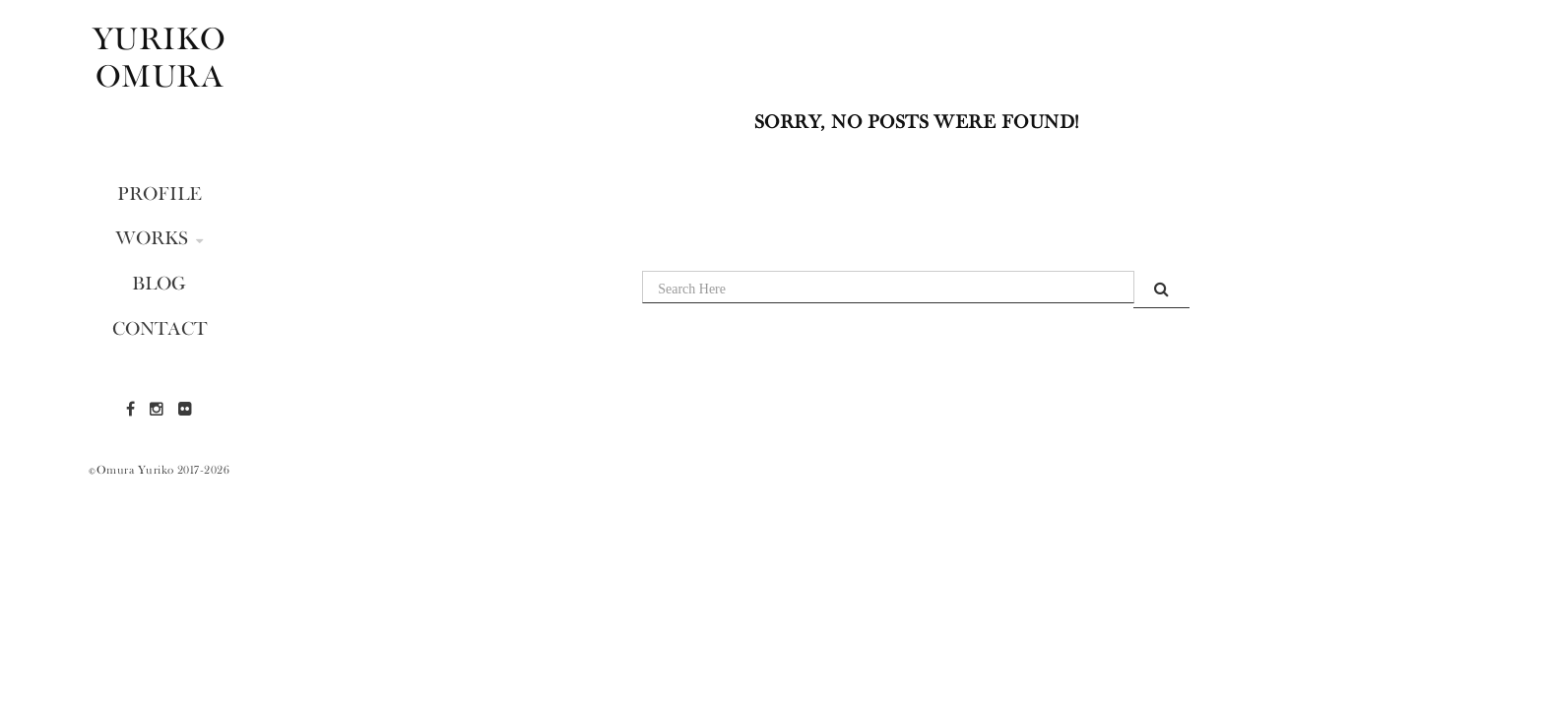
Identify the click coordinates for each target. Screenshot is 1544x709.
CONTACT (159, 328)
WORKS (159, 237)
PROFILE (159, 193)
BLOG (159, 282)
